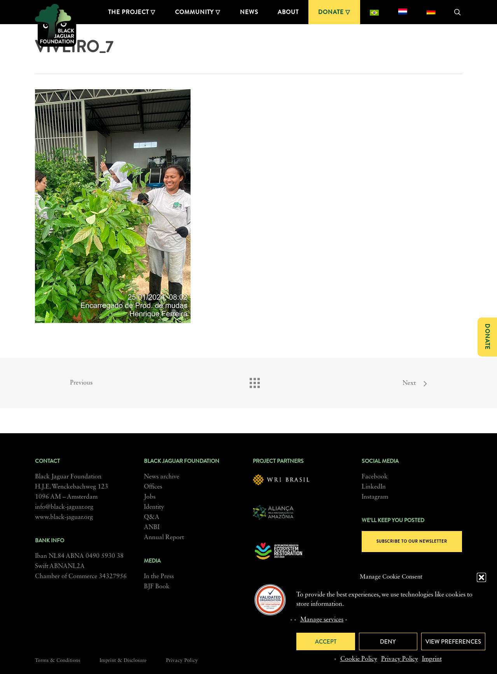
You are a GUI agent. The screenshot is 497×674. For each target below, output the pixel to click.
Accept (325, 641)
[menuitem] (374, 12)
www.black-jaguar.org (64, 517)
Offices (153, 487)
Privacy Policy (399, 659)
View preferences (453, 641)
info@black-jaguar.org (64, 507)
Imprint (432, 659)
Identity (154, 507)
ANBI (151, 527)
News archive (161, 477)
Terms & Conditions (57, 660)
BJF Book (157, 587)
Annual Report (164, 538)
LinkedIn (374, 487)
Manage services (321, 620)
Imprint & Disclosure (123, 660)
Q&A (151, 517)
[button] (481, 577)
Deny (388, 641)
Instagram (375, 497)
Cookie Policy (358, 659)
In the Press (159, 576)
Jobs (150, 497)
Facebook (375, 477)
